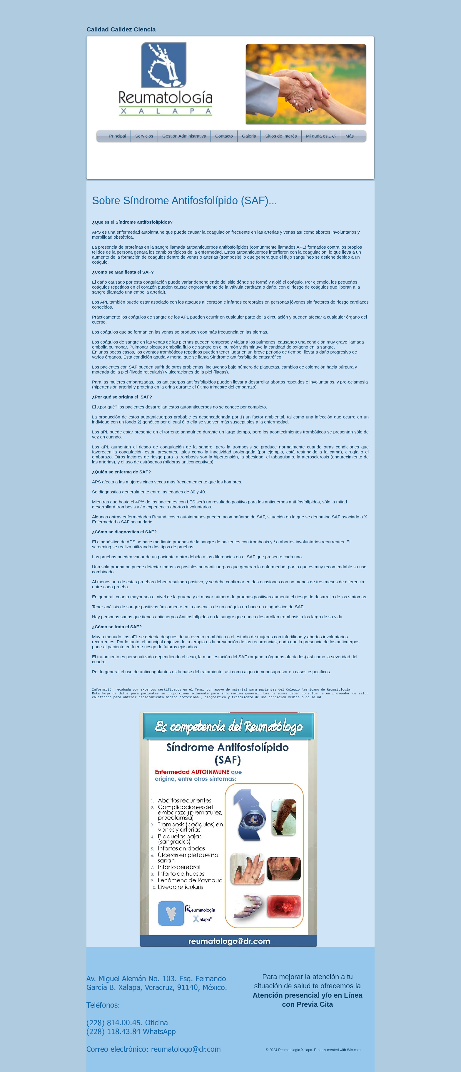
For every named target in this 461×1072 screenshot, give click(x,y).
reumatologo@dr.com (186, 1049)
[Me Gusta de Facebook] (285, 122)
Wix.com (353, 1050)
